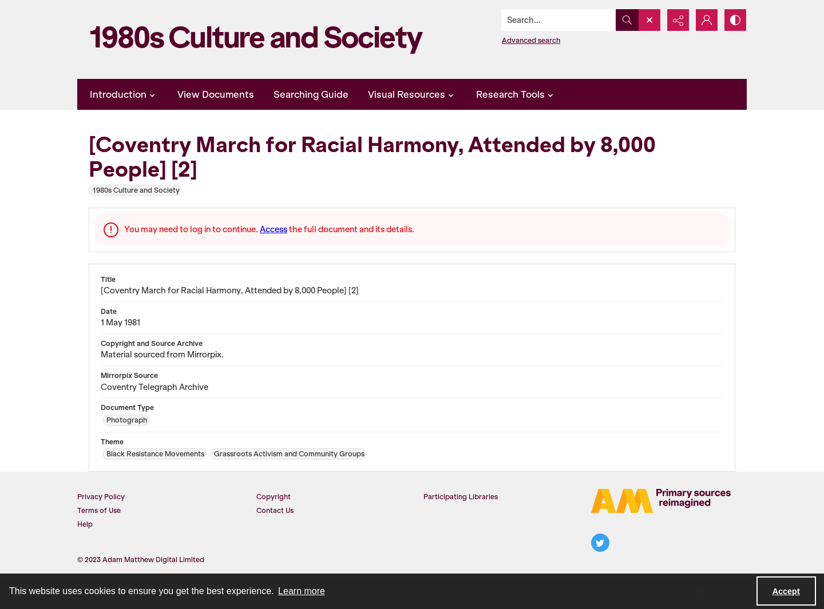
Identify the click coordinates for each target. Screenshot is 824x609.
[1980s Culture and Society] (260, 39)
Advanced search (531, 40)
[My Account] (707, 20)
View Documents (215, 94)
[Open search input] (649, 20)
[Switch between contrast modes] (735, 20)
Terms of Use (99, 510)
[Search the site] (559, 20)
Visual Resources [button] (412, 94)
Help (85, 524)
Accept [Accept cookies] (786, 591)
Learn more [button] (301, 591)
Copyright (273, 496)
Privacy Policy (101, 496)
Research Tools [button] (516, 94)
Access (273, 229)
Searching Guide (311, 94)
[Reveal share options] (678, 20)
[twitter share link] (600, 543)
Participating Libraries (460, 496)
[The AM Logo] (661, 501)
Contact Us (275, 510)
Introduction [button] (124, 94)
